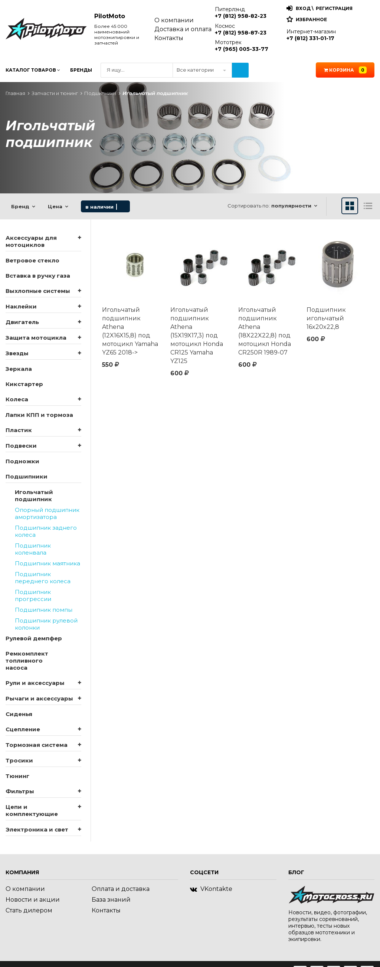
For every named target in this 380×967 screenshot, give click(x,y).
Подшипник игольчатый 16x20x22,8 (326, 318)
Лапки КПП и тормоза (39, 414)
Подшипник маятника (47, 563)
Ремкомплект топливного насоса (27, 660)
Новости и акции (33, 899)
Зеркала (19, 368)
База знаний (111, 899)
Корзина (345, 69)
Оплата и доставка (121, 888)
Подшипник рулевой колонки (46, 624)
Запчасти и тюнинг (55, 93)
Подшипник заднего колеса (46, 531)
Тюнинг (17, 776)
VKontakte (211, 888)
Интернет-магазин (311, 35)
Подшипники (100, 93)
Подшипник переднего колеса (43, 578)
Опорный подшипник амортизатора (47, 513)
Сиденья (19, 714)
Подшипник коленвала (33, 549)
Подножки (22, 461)
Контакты (168, 38)
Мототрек (241, 45)
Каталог (33, 70)
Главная (15, 93)
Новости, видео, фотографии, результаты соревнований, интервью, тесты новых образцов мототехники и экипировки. (327, 926)
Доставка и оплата (183, 29)
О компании (174, 20)
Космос (240, 29)
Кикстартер (24, 384)
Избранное (311, 19)
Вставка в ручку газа (38, 275)
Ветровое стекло (32, 260)
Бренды (81, 70)
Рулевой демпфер (34, 638)
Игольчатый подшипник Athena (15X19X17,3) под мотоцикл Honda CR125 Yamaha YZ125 (196, 335)
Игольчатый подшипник (34, 496)
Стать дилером (29, 910)
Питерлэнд (240, 12)
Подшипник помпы (43, 609)
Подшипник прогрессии (33, 595)
